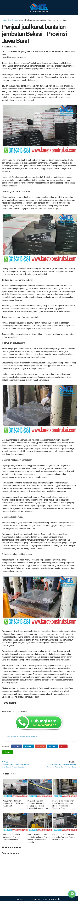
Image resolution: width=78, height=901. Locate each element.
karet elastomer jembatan (16, 737)
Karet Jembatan (13, 20)
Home (4, 20)
